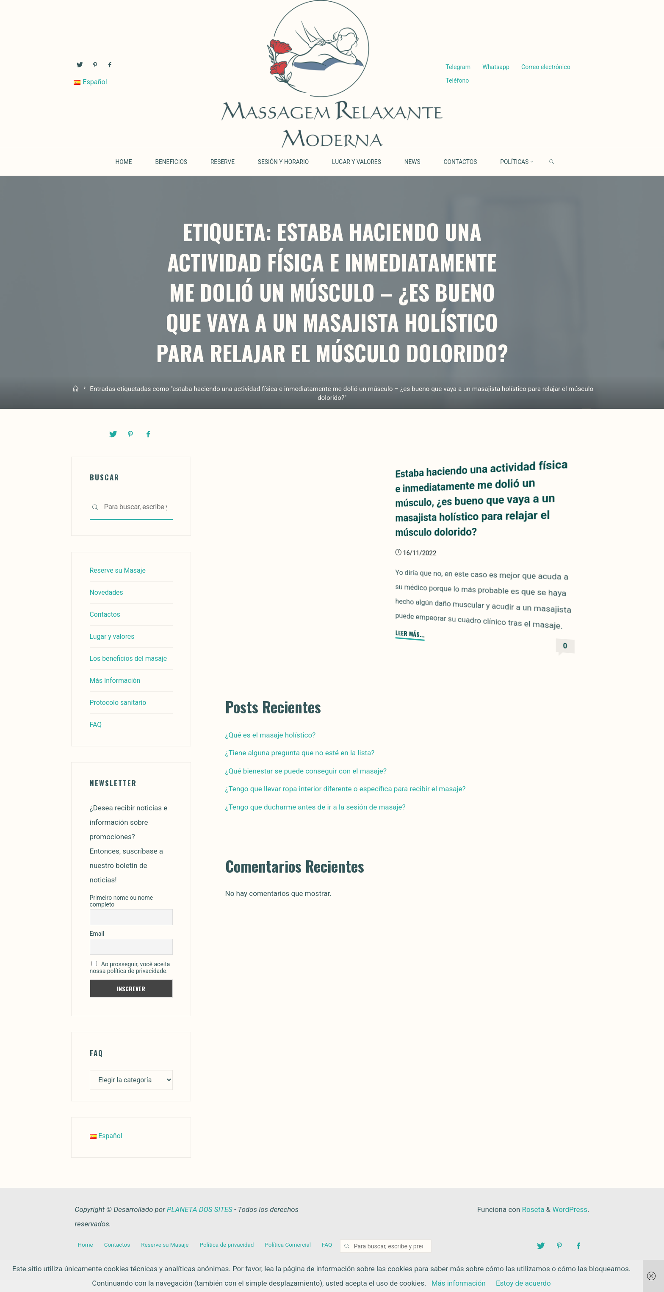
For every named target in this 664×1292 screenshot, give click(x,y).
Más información (459, 1283)
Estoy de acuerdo (523, 1283)
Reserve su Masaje (120, 570)
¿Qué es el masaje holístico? (270, 734)
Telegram (457, 67)
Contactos (106, 614)
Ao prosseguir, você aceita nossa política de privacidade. (130, 981)
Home (86, 1259)
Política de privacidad (234, 1259)
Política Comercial (298, 1259)
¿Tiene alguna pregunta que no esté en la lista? (300, 752)
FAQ (96, 738)
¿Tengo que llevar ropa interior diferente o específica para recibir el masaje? (345, 788)
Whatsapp (495, 67)
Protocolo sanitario (120, 716)
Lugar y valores (114, 636)
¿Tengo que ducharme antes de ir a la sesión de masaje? (315, 806)
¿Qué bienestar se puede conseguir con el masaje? (306, 770)
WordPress (569, 1224)
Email (97, 947)
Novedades (108, 592)
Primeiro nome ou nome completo (121, 914)
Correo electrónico (545, 67)
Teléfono (456, 81)
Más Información (117, 694)
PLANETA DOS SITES (199, 1224)
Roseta (532, 1224)
